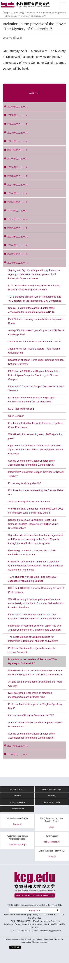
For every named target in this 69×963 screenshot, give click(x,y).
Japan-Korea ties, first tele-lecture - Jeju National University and (34, 350)
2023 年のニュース (17, 132)
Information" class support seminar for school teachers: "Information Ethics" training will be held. (35, 616)
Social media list (17, 809)
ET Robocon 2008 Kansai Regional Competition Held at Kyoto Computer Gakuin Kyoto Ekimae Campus (33, 375)
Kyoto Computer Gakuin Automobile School (17, 837)
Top (6, 12)
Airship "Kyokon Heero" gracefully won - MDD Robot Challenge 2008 (36, 332)
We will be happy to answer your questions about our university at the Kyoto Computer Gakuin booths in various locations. (35, 603)
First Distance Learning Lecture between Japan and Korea (35, 321)
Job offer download (17, 789)
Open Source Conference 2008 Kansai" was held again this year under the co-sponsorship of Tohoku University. (35, 449)
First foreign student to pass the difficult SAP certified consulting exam (32, 552)
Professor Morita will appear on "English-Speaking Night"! (35, 706)
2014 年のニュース (17, 210)
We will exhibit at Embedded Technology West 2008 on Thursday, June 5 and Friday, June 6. (35, 510)
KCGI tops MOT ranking (21, 408)
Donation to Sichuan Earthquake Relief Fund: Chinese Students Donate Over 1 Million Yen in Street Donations (33, 524)
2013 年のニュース (17, 219)
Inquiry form (34, 910)
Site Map (17, 796)
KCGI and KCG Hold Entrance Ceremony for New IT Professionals (36, 590)
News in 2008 (33, 12)
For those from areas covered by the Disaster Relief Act (35, 492)
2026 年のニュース (17, 106)
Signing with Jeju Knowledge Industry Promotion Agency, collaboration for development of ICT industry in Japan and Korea (34, 274)
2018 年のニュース (17, 176)
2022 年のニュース (17, 141)
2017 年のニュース (17, 184)
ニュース (34, 92)
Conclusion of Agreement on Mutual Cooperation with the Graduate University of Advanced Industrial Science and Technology (35, 565)
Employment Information (51, 789)
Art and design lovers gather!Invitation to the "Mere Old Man (35, 683)
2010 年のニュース (17, 245)
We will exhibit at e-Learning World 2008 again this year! (35, 436)
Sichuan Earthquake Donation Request (29, 501)
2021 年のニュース (17, 150)
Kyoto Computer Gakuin (17, 818)
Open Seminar (16, 416)
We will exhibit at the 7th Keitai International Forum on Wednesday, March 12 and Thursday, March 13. (35, 672)
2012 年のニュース (17, 228)
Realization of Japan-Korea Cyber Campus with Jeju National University (36, 362)
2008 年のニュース (17, 262)
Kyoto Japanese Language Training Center (51, 819)
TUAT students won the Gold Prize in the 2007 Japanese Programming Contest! (33, 578)
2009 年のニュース (17, 254)
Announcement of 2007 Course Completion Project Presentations (35, 724)
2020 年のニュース (17, 158)
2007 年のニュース (17, 745)
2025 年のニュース (17, 115)
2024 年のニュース (17, 124)
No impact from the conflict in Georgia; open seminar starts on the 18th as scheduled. (31, 399)
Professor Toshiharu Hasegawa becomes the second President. (32, 650)
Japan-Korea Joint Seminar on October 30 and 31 (34, 341)
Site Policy (51, 796)
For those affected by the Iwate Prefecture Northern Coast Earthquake (35, 425)
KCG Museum (52, 836)
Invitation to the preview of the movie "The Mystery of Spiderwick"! (32, 661)
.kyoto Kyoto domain (52, 802)
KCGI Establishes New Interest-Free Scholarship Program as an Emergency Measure (34, 287)
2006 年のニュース (17, 754)
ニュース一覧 (17, 12)
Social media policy (17, 802)
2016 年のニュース (17, 193)
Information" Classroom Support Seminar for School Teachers (35, 388)
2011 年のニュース (17, 236)
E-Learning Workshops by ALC (24, 483)
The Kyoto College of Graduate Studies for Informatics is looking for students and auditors (33, 639)
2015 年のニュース (17, 202)
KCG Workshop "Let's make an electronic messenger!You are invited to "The (30, 695)
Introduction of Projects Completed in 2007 (31, 715)
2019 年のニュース (17, 167)
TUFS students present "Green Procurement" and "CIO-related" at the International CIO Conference (34, 298)
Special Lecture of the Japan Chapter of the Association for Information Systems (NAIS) (31, 310)
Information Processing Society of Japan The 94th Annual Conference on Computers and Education (34, 627)
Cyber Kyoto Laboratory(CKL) (52, 851)
